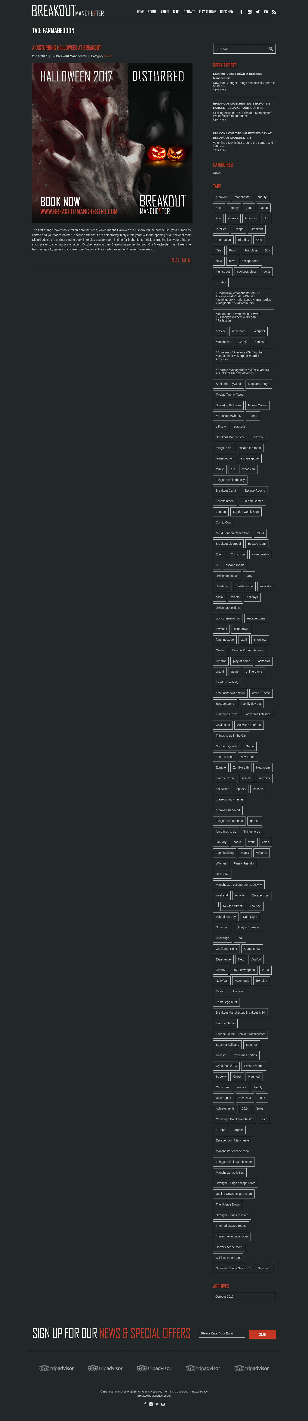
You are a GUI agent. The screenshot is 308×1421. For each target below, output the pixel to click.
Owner (220, 650)
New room (263, 767)
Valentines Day (226, 916)
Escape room (257, 543)
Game (250, 746)
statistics (239, 426)
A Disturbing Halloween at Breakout (66, 48)
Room (233, 250)
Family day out (251, 703)
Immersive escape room (232, 1236)
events (235, 597)
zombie (247, 778)
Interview (260, 639)
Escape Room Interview (248, 650)
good (249, 207)
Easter (220, 991)
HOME (140, 11)
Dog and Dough (258, 384)
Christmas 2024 (226, 1066)
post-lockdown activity (230, 693)
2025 (262, 1097)
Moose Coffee (257, 405)
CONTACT (189, 11)
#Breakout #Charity (228, 415)
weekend (222, 895)
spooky (241, 789)
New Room (248, 756)
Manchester (223, 342)
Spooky (221, 1076)
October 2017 (224, 1296)
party (249, 575)
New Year (244, 1097)
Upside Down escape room (234, 1193)
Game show (252, 948)
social (220, 597)
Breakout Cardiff (226, 490)
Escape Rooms (255, 490)
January (221, 842)
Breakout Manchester (230, 437)
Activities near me (249, 725)
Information (223, 239)
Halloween (258, 437)
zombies (264, 778)
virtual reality (260, 554)
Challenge (222, 938)
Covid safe (223, 725)
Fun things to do (226, 714)
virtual (220, 671)
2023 (265, 970)
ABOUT (165, 11)
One (259, 239)
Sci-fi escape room (228, 1257)
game (234, 671)
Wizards (261, 852)
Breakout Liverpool (228, 543)
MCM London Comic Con (232, 533)
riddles (259, 342)
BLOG (176, 11)
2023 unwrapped (243, 970)
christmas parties (227, 575)
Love (264, 1119)
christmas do (244, 586)
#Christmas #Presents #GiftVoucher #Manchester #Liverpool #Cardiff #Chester (240, 356)
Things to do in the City (231, 735)
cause (264, 207)
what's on (248, 469)
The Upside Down (228, 1204)
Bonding (261, 980)
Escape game (225, 703)
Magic (245, 852)
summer (251, 1044)
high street (223, 271)
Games (233, 218)
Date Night (250, 916)
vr (217, 565)
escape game (250, 458)
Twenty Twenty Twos (229, 394)
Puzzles (221, 229)
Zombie (221, 767)
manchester (242, 197)
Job (266, 218)
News (107, 56)
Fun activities (224, 756)
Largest (238, 1130)
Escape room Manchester (233, 1140)
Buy (267, 250)
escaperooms (256, 618)
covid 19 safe (261, 693)
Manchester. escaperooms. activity (239, 884)
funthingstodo (225, 639)
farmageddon (225, 458)
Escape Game (225, 1023)
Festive (241, 1087)
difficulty (221, 426)
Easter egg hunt (226, 1002)
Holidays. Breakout (247, 927)
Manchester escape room (233, 1151)
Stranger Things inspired (232, 1215)
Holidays (237, 991)
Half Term (222, 874)
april (244, 639)
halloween (222, 789)
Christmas (222, 1087)
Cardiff (243, 342)
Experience (223, 959)
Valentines (242, 980)
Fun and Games (252, 501)
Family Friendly (244, 863)
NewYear (222, 980)
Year (219, 250)
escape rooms (235, 565)
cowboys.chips (246, 271)
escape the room (249, 448)
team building (225, 852)
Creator (221, 661)
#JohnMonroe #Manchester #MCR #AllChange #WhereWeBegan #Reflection (239, 317)
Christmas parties (245, 1055)
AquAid (256, 959)
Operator (251, 218)
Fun (218, 218)
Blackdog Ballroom (228, 405)
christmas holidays (228, 607)
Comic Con (223, 522)
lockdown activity (227, 682)
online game (254, 671)
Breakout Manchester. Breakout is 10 (240, 1012)
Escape (239, 229)
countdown (241, 629)
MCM (260, 533)
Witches (221, 863)
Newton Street (232, 906)
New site (255, 906)
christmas (222, 586)
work (251, 842)
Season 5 (264, 1268)
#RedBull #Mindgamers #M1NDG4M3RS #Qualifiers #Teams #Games (243, 371)
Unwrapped (223, 1097)
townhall (221, 629)
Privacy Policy (199, 1391)
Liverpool (259, 331)
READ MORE (181, 260)
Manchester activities (230, 1172)
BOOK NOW (226, 11)
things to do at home (229, 821)
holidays (252, 597)
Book (240, 938)
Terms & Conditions (176, 1391)
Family (257, 1087)
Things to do (252, 831)
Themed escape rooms (231, 1225)
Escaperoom (260, 895)
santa (237, 842)
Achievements (225, 1108)
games (254, 821)
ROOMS (152, 11)
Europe (220, 1130)
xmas (265, 842)
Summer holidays (227, 1044)
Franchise (251, 250)
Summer (221, 927)
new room (238, 331)
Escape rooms (253, 1066)
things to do (223, 448)
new (232, 261)
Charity (220, 970)
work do (265, 586)
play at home (241, 661)
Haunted (254, 1076)
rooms (253, 415)
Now (219, 261)
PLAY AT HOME (207, 11)
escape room (250, 261)
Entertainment (225, 501)
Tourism (221, 1055)
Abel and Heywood (228, 384)
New (241, 959)
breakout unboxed (228, 810)
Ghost (237, 1076)
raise (219, 207)
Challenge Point (226, 948)
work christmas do (228, 618)
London (221, 511)
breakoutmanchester (229, 799)
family (220, 469)
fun (233, 469)
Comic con (238, 554)
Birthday (243, 239)
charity (262, 197)
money (234, 207)
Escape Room (225, 778)
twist (267, 271)
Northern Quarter (227, 746)
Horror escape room (229, 1247)
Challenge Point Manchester (234, 1119)
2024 (245, 1108)
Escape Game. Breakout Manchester (240, 1034)
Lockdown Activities (257, 714)
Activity (239, 895)
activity (220, 331)
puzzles (221, 282)
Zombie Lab (241, 767)
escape (258, 789)
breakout (221, 197)
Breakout (257, 229)
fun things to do (226, 831)
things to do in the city (230, 480)
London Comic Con (246, 511)
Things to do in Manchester (234, 1162)
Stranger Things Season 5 (233, 1268)
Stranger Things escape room (235, 1183)
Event (220, 554)
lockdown (264, 661)
